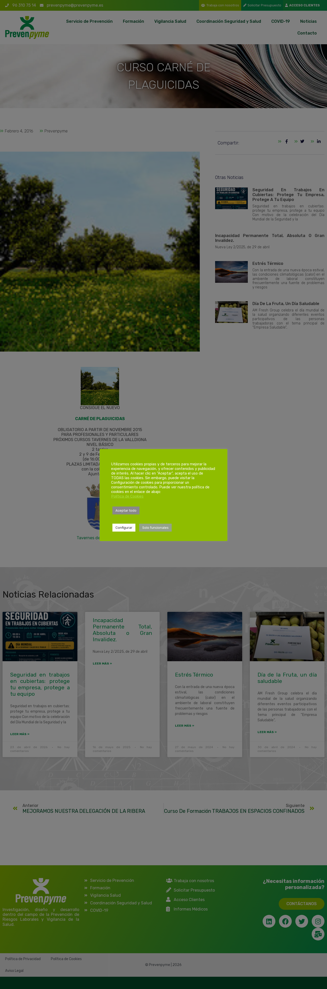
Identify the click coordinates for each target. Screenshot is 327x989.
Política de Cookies (127, 496)
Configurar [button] (123, 528)
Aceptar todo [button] (125, 510)
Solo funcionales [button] (155, 528)
